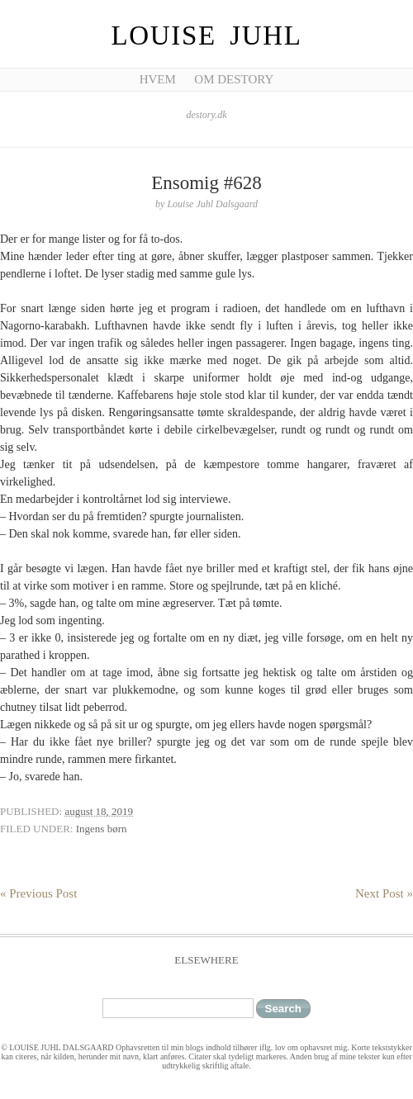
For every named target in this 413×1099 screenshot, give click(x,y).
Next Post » (384, 893)
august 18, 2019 (98, 811)
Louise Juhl (207, 35)
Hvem (158, 79)
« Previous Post (38, 893)
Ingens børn (101, 828)
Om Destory (233, 79)
